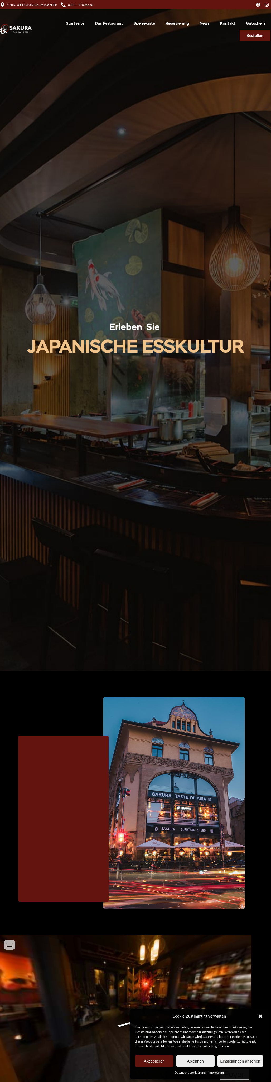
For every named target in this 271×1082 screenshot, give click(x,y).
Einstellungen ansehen (240, 1061)
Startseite (75, 24)
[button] (260, 1016)
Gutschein (255, 24)
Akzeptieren (154, 1061)
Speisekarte (144, 24)
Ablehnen (195, 1061)
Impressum (216, 1072)
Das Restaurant (109, 24)
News (204, 24)
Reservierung (177, 24)
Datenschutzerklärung (190, 1072)
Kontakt (227, 24)
